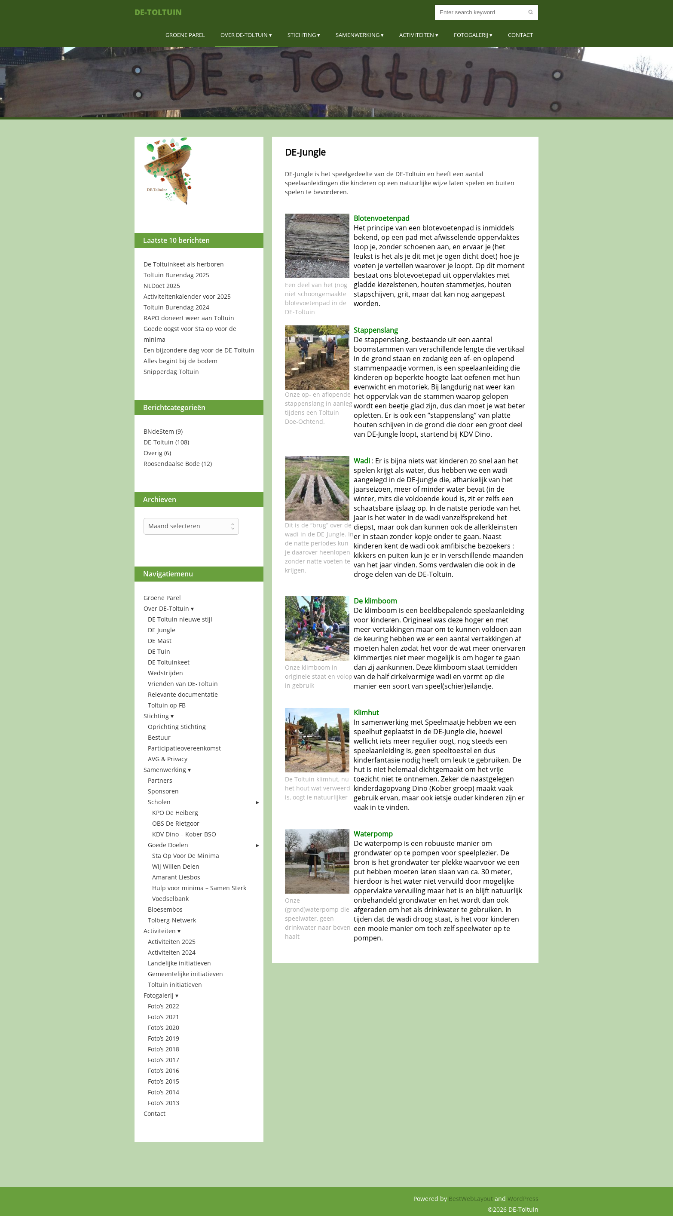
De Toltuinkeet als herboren (184, 264)
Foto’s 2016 (163, 1070)
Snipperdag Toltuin (171, 372)
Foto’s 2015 (163, 1081)
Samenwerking (357, 35)
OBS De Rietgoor (175, 823)
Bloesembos (165, 909)
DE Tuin (159, 651)
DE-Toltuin (158, 12)
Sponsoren (163, 791)
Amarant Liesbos (176, 877)
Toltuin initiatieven (175, 984)
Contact (520, 35)
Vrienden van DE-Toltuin (183, 684)
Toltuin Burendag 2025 (176, 275)
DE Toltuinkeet (169, 662)
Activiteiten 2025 (172, 941)
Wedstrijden (165, 673)
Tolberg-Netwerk (172, 920)
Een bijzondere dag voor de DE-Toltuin (199, 350)
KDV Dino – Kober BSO (184, 834)
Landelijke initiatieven (179, 963)
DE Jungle (161, 630)
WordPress (523, 1199)
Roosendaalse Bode (172, 463)
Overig (153, 453)
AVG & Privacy (167, 759)
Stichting (302, 35)
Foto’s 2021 (163, 1017)
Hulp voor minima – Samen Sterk (199, 888)
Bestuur (159, 737)
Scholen (159, 802)
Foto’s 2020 (163, 1027)
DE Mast (159, 641)
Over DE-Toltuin (244, 35)
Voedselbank (170, 898)
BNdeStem (159, 431)
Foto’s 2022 (163, 1006)
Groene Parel (185, 35)
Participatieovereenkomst (184, 748)
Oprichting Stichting (177, 727)
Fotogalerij (471, 35)
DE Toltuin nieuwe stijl (180, 619)
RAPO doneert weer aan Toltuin (189, 318)
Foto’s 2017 (163, 1060)
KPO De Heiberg (175, 813)
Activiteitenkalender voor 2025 (187, 296)
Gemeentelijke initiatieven (185, 974)
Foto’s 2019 (163, 1038)
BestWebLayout (472, 1199)
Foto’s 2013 (163, 1103)
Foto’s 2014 (163, 1092)
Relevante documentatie (183, 694)
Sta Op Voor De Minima (185, 856)
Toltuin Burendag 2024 (176, 307)
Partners (160, 780)
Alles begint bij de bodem (180, 361)
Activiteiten (416, 35)
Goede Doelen (168, 845)
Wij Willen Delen (175, 866)
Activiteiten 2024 (172, 952)
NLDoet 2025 (162, 286)
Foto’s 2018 (163, 1049)
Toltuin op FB (167, 705)
